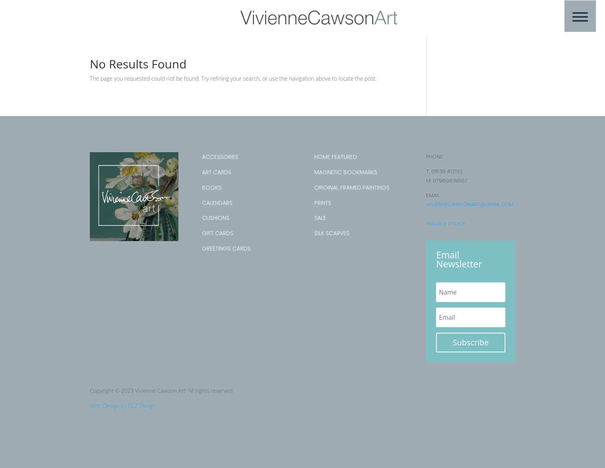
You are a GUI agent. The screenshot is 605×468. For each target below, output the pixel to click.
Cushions (215, 218)
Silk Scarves (331, 233)
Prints (322, 203)
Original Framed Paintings (352, 188)
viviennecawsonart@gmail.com (470, 204)
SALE (320, 218)
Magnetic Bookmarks (345, 172)
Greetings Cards (226, 248)
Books (211, 188)
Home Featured (335, 157)
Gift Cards (217, 233)
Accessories (220, 157)
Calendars (217, 203)
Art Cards (216, 172)
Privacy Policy (445, 224)
